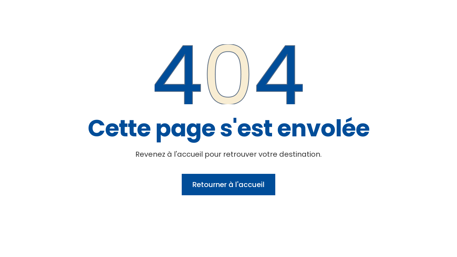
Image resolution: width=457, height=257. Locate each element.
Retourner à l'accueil (228, 185)
